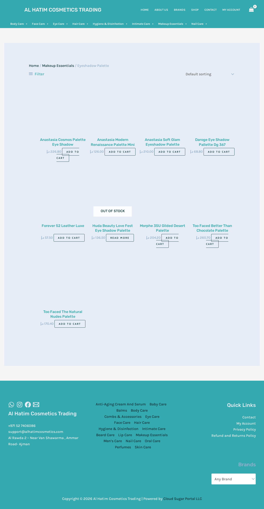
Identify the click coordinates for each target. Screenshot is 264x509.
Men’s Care (113, 441)
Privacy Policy (244, 429)
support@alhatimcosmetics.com (36, 432)
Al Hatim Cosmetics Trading (62, 10)
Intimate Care (143, 24)
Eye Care (60, 24)
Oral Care (152, 441)
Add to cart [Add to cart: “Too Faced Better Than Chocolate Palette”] (217, 241)
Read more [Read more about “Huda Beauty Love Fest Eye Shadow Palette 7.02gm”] (120, 237)
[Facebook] (28, 405)
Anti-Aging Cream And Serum (121, 404)
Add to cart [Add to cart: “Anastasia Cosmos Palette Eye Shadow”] (68, 154)
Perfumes (123, 447)
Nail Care (199, 24)
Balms (121, 410)
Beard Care (105, 435)
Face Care (40, 24)
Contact (249, 417)
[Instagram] (19, 405)
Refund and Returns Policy (233, 435)
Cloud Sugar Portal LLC (182, 498)
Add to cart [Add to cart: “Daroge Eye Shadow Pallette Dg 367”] (219, 151)
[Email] (36, 405)
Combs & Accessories (122, 416)
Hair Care (80, 24)
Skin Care (143, 447)
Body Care (19, 24)
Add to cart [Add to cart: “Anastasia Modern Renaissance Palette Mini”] (120, 151)
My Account (246, 423)
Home (34, 65)
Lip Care (125, 435)
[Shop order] (209, 74)
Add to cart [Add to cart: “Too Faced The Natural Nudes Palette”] (70, 324)
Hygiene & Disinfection (110, 24)
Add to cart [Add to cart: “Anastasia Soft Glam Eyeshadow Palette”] (170, 151)
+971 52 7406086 (22, 425)
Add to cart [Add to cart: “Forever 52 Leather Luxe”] (69, 237)
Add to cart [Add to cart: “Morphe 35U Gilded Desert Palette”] (167, 241)
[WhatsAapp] (11, 405)
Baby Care (158, 404)
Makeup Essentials (172, 24)
